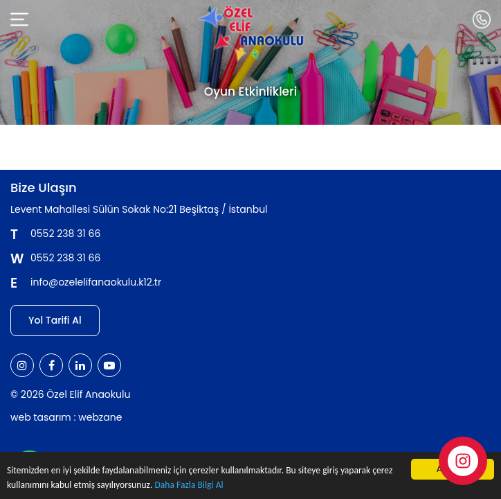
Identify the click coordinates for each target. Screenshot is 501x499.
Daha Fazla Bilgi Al (188, 486)
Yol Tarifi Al (55, 320)
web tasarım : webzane (66, 417)
